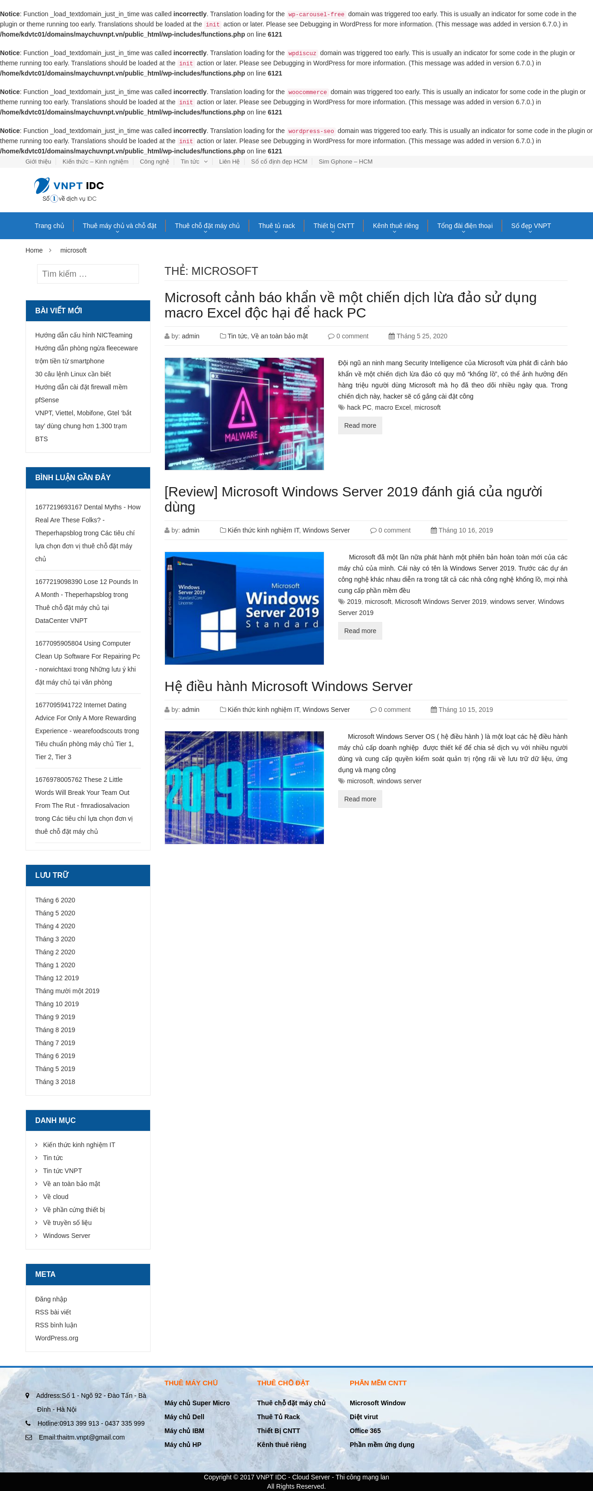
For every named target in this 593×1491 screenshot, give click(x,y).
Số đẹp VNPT (531, 225)
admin (190, 336)
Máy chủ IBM (184, 1430)
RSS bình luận (56, 1325)
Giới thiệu (38, 161)
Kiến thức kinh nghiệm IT (263, 530)
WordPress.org (56, 1338)
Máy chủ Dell (184, 1417)
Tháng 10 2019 (57, 1004)
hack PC (359, 407)
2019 (354, 601)
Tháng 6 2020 (55, 900)
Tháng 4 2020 (55, 926)
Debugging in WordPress (336, 24)
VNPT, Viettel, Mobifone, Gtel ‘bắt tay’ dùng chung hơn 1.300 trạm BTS (83, 426)
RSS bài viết (53, 1312)
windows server (512, 601)
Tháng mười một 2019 (67, 991)
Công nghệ (154, 161)
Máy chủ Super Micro (197, 1403)
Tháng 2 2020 (55, 952)
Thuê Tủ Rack (278, 1417)
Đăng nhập (51, 1299)
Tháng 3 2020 (55, 939)
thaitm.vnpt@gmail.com (82, 1437)
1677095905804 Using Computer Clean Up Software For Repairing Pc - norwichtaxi (87, 656)
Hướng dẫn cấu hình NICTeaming (83, 335)
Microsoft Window (377, 1403)
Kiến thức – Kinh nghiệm (95, 161)
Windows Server (326, 530)
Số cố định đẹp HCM (279, 161)
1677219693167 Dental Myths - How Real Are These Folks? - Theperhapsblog (87, 520)
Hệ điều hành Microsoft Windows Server (288, 686)
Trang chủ (49, 225)
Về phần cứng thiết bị (74, 1209)
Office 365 (365, 1430)
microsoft (427, 407)
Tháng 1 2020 (55, 965)
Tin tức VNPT (62, 1170)
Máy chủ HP (183, 1444)
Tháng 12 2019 (57, 978)
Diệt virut (364, 1417)
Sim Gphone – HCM (345, 161)
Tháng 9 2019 (55, 1017)
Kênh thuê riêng (396, 225)
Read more (360, 425)
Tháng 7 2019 (55, 1043)
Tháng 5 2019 (55, 1068)
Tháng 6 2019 (55, 1056)
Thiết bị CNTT (334, 225)
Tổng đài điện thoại (465, 225)
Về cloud (56, 1196)
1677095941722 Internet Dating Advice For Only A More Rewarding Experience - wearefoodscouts (85, 718)
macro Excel (393, 407)
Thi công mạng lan (362, 1477)
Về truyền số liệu (67, 1222)
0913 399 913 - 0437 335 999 (91, 1423)
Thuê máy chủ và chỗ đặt (120, 225)
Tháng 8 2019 (55, 1030)
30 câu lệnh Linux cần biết (73, 374)
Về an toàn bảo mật (279, 336)
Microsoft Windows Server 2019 (440, 601)
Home (34, 250)
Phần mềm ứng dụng (382, 1444)
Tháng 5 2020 (55, 913)
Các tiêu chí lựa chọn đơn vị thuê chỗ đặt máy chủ (85, 546)
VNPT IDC (271, 1477)
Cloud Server (311, 1477)
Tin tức (190, 161)
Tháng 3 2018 (55, 1081)
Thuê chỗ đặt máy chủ (207, 225)
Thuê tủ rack (277, 225)
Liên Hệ (229, 161)
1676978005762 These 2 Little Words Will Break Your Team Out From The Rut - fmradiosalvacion (82, 792)
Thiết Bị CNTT (278, 1430)
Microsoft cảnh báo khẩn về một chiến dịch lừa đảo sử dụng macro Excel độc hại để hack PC (350, 305)
